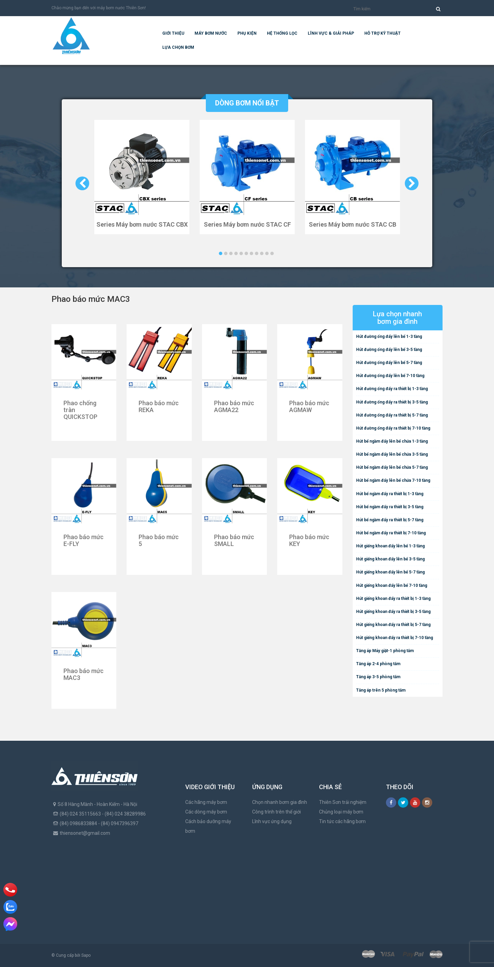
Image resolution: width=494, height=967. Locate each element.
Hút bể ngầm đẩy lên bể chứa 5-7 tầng (392, 467)
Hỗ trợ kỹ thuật (382, 33)
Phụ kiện (247, 33)
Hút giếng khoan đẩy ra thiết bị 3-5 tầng (393, 611)
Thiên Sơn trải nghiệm (342, 802)
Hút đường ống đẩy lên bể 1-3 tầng (389, 336)
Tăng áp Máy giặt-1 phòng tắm (385, 650)
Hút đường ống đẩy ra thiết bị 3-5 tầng (392, 402)
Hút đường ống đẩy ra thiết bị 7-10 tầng (393, 428)
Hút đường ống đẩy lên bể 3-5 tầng (389, 349)
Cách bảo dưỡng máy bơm (208, 826)
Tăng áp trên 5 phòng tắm (380, 690)
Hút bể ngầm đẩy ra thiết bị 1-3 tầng (389, 493)
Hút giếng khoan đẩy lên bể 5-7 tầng (390, 572)
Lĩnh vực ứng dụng (272, 821)
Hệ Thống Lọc (282, 33)
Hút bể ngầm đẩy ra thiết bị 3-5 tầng (389, 506)
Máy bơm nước (211, 33)
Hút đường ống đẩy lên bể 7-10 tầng (390, 375)
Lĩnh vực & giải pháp (331, 33)
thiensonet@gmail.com (85, 833)
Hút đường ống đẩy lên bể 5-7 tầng (389, 362)
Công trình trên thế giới (276, 812)
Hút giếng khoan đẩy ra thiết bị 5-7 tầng (393, 624)
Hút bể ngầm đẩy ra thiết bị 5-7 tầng (389, 519)
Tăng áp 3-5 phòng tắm (378, 676)
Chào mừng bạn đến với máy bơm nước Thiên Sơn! (98, 7)
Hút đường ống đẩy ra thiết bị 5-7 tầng (392, 415)
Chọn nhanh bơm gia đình (279, 802)
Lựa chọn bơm (178, 47)
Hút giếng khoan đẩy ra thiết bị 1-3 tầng (393, 598)
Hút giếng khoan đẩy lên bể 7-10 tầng (391, 585)
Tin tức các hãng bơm (342, 821)
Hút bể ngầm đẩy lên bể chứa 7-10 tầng (393, 480)
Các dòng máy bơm (206, 812)
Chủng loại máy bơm (341, 812)
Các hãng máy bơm (206, 802)
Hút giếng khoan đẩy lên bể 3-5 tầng (390, 559)
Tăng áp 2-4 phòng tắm (378, 663)
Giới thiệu (173, 33)
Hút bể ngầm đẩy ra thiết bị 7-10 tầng (391, 533)
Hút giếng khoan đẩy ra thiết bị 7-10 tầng (394, 637)
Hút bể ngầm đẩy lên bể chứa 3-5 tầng (392, 454)
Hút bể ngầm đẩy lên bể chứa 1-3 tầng (392, 441)
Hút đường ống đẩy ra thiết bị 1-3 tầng (392, 388)
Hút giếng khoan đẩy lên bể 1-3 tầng (390, 546)
